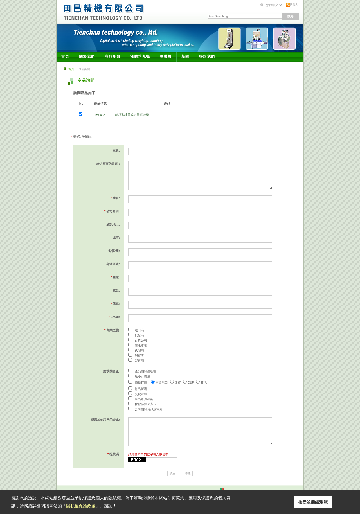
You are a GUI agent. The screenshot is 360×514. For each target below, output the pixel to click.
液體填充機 (140, 56)
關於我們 (87, 56)
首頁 (65, 56)
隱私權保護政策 (81, 505)
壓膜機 (166, 56)
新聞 (185, 56)
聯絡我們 (207, 56)
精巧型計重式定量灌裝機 (132, 114)
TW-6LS (99, 114)
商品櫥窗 (112, 56)
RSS (294, 5)
